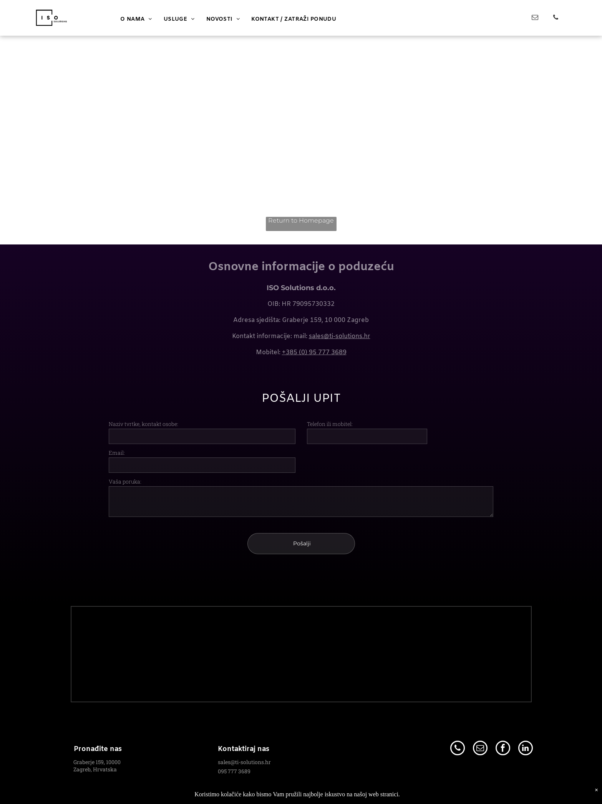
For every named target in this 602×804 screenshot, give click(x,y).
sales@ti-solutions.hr (339, 336)
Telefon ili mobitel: (330, 424)
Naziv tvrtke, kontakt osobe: (143, 424)
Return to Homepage (301, 220)
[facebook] (503, 741)
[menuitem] (136, 19)
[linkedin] (525, 741)
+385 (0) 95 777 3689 (314, 352)
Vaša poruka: (125, 481)
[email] (535, 18)
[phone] (556, 18)
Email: (117, 452)
